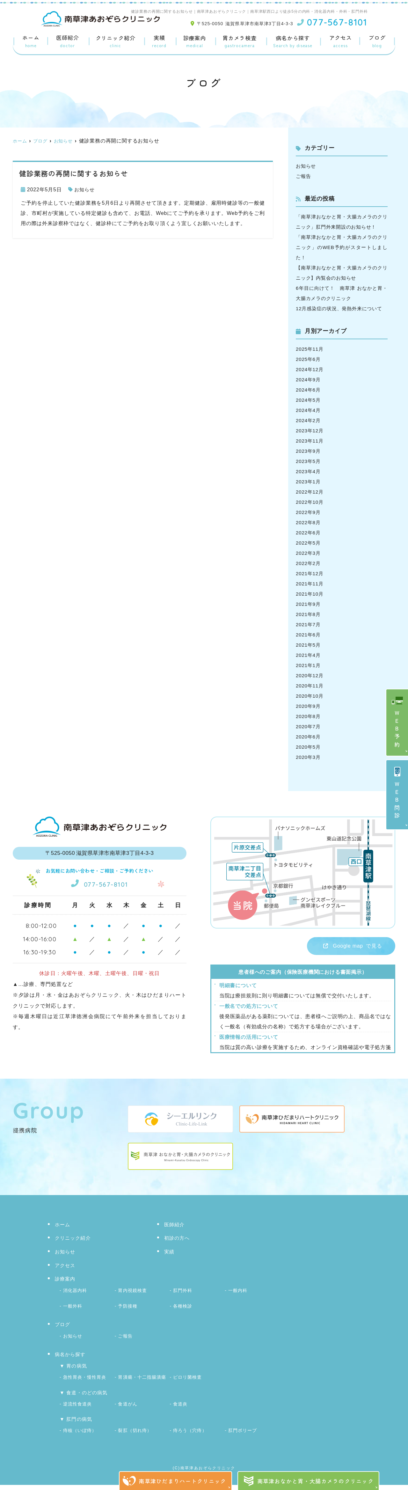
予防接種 (127, 1315)
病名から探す (293, 41)
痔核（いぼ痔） (80, 1436)
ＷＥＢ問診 (397, 800)
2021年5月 (309, 655)
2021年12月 (310, 583)
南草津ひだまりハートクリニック (182, 1481)
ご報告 (304, 176)
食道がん (127, 1410)
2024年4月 (309, 420)
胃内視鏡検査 (132, 1300)
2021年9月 (309, 614)
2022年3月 (309, 563)
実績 (159, 41)
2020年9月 (309, 716)
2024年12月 (310, 379)
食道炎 (180, 1410)
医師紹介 (67, 41)
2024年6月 (309, 400)
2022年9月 (309, 522)
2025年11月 (310, 359)
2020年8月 (309, 726)
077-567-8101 (99, 892)
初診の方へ (177, 1249)
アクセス (340, 41)
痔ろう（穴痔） (190, 1436)
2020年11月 (310, 696)
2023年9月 (309, 461)
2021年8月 (309, 624)
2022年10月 (310, 512)
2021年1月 (309, 675)
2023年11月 (310, 451)
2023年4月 (309, 481)
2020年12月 (310, 685)
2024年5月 (309, 410)
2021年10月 (310, 604)
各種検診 (182, 1315)
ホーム (31, 41)
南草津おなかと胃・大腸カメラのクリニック (315, 1481)
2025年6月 (309, 369)
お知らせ (85, 189)
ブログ (377, 41)
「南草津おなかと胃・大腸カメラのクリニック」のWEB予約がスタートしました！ (342, 247)
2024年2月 (309, 430)
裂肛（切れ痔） (134, 1436)
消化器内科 (75, 1300)
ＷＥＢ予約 (397, 729)
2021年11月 (310, 594)
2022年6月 (309, 543)
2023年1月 (309, 492)
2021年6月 (309, 645)
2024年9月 (309, 390)
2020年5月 (309, 757)
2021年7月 (309, 634)
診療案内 (194, 41)
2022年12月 (310, 502)
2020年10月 (310, 706)
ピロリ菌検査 (187, 1384)
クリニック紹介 (115, 41)
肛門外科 (182, 1300)
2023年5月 (309, 471)
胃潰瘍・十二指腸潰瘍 (142, 1384)
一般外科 (72, 1315)
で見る (347, 957)
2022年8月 (309, 532)
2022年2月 (309, 573)
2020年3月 (309, 767)
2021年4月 (309, 665)
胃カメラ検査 (239, 41)
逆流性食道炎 (77, 1410)
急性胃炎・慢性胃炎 (84, 1384)
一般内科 (237, 1300)
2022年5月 (309, 553)
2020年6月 (309, 747)
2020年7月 (309, 736)
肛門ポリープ (242, 1436)
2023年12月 (310, 441)
